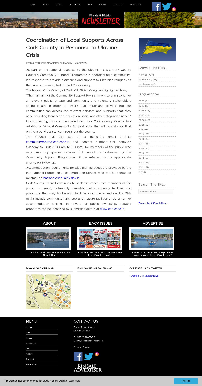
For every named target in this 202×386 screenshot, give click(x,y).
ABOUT (49, 223)
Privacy (77, 347)
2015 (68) (144, 153)
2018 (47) (144, 139)
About (102, 4)
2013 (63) (144, 162)
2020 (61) (144, 129)
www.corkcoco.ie (112, 208)
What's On (135, 4)
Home (32, 4)
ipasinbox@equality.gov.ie (61, 178)
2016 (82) (144, 148)
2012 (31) (144, 167)
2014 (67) (144, 157)
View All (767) (146, 74)
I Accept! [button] (186, 381)
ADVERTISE (153, 223)
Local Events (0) (147, 84)
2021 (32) (144, 124)
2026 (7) (144, 101)
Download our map (40, 268)
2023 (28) (144, 115)
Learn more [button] (74, 381)
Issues (59, 4)
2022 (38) (144, 120)
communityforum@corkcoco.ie (47, 141)
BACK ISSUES (100, 223)
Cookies (86, 347)
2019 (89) (144, 134)
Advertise (74, 4)
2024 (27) (144, 110)
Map (90, 4)
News (45, 4)
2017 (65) (144, 143)
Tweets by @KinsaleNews (153, 203)
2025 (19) (144, 106)
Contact (118, 4)
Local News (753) (148, 79)
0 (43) (142, 172)
